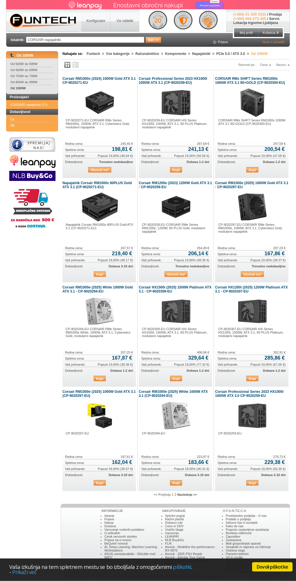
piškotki (182, 566)
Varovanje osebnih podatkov (124, 529)
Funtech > (96, 54)
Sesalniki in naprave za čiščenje (248, 547)
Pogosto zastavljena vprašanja (247, 529)
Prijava (109, 519)
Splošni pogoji (175, 515)
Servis (274, 19)
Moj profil (246, 32)
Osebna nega (235, 550)
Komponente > (178, 54)
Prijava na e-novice (118, 540)
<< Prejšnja (162, 494)
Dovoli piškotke (272, 567)
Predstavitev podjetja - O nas (246, 515)
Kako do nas (234, 526)
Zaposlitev (233, 536)
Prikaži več (24, 572)
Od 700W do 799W (24, 76)
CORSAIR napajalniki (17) (28, 104)
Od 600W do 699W (24, 70)
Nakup (109, 522)
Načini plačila (174, 519)
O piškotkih (112, 533)
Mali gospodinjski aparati (243, 543)
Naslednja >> (187, 494)
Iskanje (109, 515)
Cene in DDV (174, 526)
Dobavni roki (174, 522)
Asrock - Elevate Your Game (185, 557)
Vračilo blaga (174, 529)
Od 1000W (18, 88)
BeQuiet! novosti (116, 543)
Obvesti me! (100, 170)
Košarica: (270, 32)
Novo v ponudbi (273, 42)
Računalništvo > (150, 54)
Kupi (176, 170)
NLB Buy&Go (174, 540)
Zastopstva (233, 540)
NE (12, 125)
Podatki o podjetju (238, 519)
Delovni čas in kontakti (241, 522)
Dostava (110, 526)
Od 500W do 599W (24, 64)
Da (12, 119)
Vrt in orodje (234, 557)
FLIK (168, 543)
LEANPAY (172, 536)
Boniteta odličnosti (238, 533)
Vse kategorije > (121, 54)
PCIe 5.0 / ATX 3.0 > (233, 54)
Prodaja (275, 14)
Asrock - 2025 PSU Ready (183, 554)
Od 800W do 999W (24, 82)
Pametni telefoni (237, 554)
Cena (263, 64)
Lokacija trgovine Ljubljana (255, 23)
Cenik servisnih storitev (120, 536)
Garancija (172, 533)
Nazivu (281, 64)
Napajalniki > (204, 54)
